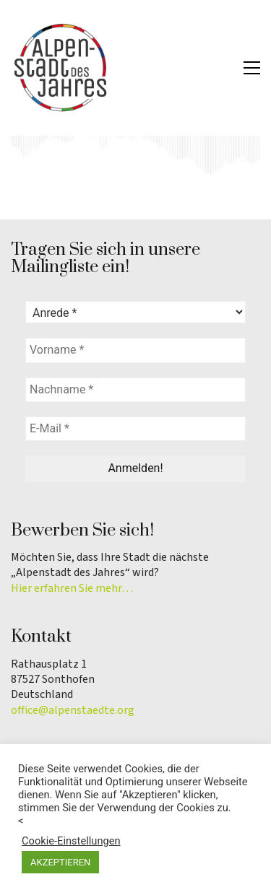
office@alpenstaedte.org (72, 710)
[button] (252, 68)
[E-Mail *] (135, 428)
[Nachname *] (135, 389)
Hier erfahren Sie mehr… (72, 588)
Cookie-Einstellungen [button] (71, 840)
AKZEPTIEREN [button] (60, 862)
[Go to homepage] (61, 68)
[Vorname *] (135, 350)
